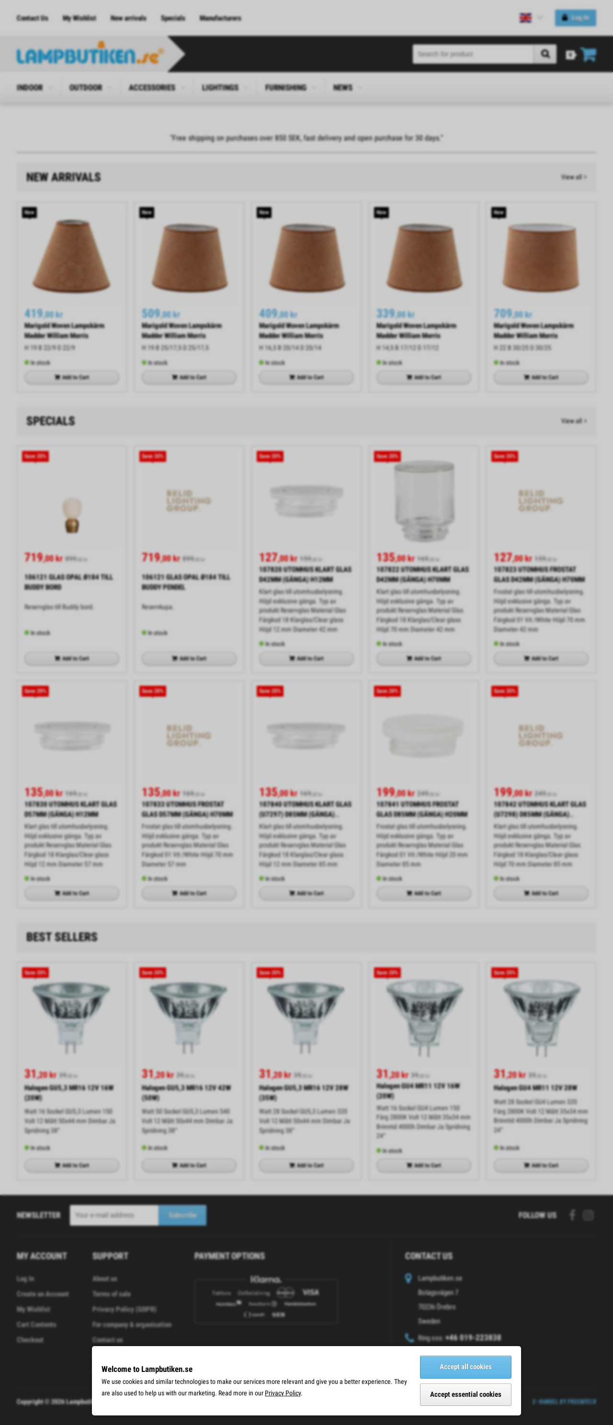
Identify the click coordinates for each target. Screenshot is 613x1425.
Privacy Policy (283, 1393)
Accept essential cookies (465, 1394)
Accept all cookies (466, 1366)
